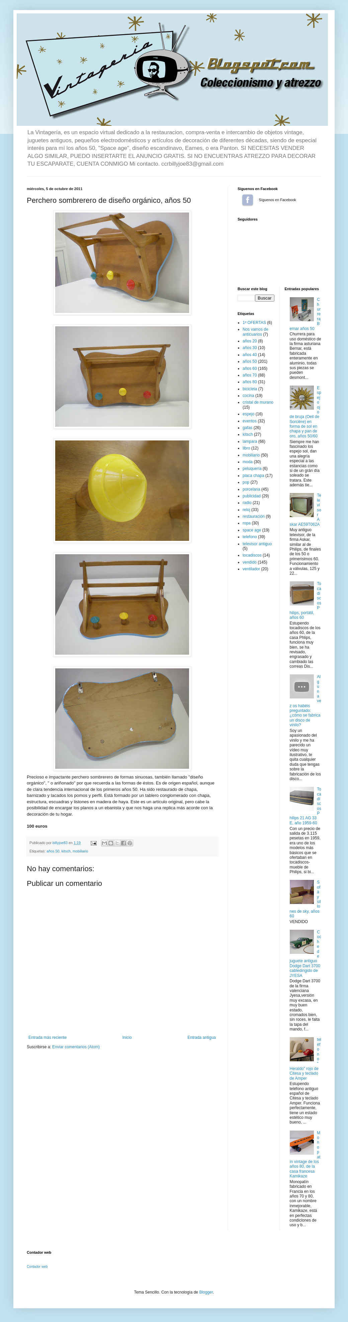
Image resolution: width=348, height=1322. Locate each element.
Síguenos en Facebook (247, 199)
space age (252, 530)
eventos (250, 421)
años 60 (250, 368)
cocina (248, 395)
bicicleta (250, 389)
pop (246, 482)
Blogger (206, 1292)
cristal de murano (258, 402)
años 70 (250, 375)
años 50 (53, 851)
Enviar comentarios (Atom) (76, 1047)
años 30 (250, 347)
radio (247, 502)
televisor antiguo (257, 544)
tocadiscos (252, 555)
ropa (247, 523)
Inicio (127, 1037)
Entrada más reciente (47, 1037)
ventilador (251, 569)
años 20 (250, 341)
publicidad (252, 496)
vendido (250, 562)
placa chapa (253, 475)
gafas (247, 427)
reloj (246, 509)
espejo (248, 414)
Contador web (37, 1266)
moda (248, 462)
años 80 (250, 382)
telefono (250, 536)
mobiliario (80, 851)
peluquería (252, 468)
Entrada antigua (201, 1037)
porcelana (251, 489)
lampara (250, 441)
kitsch (66, 851)
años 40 (250, 354)
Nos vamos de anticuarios (255, 331)
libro (246, 448)
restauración (254, 516)
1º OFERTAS (254, 322)
